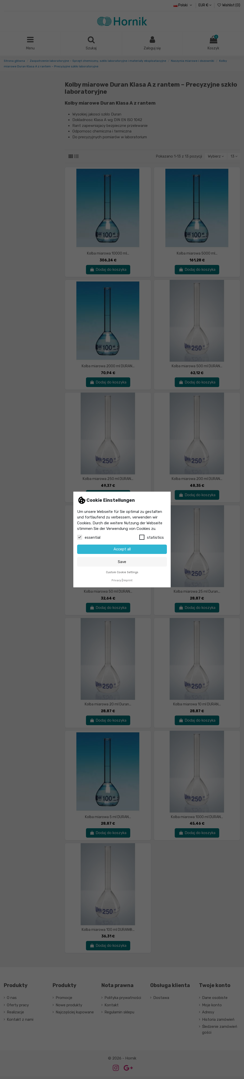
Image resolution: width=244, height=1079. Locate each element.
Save (122, 562)
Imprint (127, 580)
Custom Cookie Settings (122, 572)
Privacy (116, 580)
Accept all (122, 549)
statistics (151, 537)
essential (88, 537)
